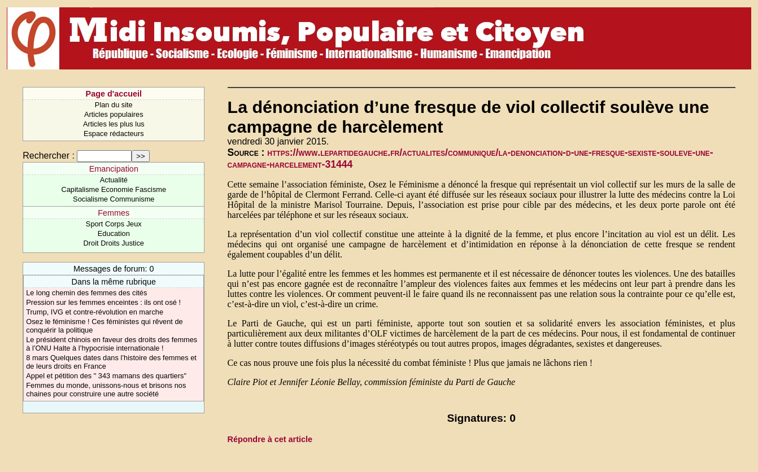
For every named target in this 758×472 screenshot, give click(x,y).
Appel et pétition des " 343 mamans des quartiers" (106, 376)
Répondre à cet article (270, 439)
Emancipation (113, 168)
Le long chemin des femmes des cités (86, 293)
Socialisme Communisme (113, 199)
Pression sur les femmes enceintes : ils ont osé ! (103, 302)
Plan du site (114, 104)
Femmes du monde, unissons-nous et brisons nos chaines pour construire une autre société (106, 389)
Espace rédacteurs (114, 133)
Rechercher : (49, 155)
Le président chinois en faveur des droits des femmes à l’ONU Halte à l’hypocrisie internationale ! (111, 343)
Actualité (114, 180)
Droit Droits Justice (114, 243)
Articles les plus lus (114, 124)
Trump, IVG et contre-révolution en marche (94, 312)
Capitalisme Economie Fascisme (113, 189)
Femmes (113, 212)
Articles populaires (113, 114)
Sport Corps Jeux (114, 224)
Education (114, 233)
